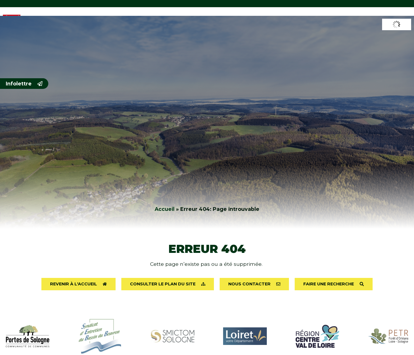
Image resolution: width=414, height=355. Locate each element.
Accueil (165, 209)
